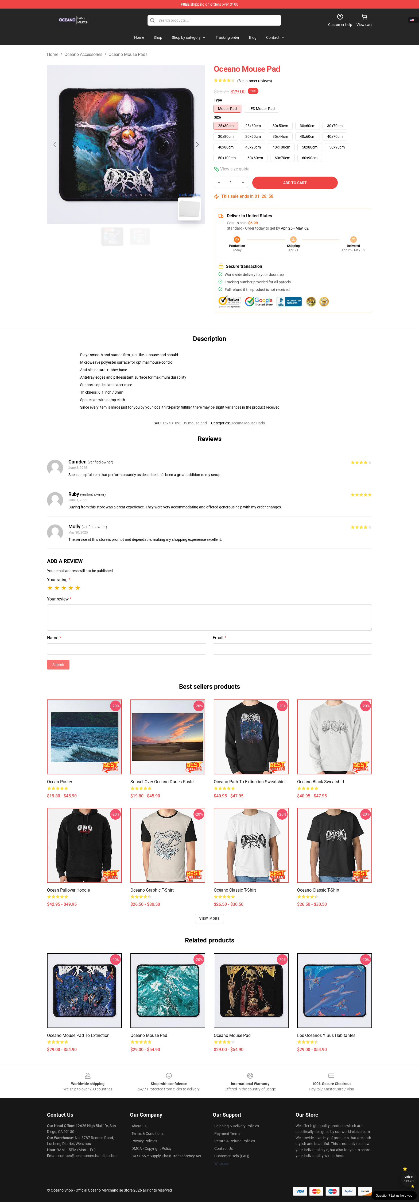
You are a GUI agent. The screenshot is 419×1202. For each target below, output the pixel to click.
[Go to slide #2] (140, 236)
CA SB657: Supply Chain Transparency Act (166, 1156)
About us (138, 1126)
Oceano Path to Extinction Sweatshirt (249, 781)
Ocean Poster (59, 781)
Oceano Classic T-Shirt (235, 890)
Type (218, 100)
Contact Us (223, 1148)
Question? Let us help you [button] (394, 1195)
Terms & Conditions (147, 1133)
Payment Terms (227, 1133)
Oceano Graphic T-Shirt (152, 890)
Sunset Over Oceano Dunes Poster (162, 781)
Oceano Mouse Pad (148, 1035)
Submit (58, 665)
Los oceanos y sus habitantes (326, 1035)
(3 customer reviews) (254, 81)
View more (209, 918)
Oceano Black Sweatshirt (320, 781)
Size (217, 117)
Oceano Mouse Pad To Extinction (78, 1035)
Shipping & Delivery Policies (236, 1126)
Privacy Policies (144, 1141)
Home (52, 54)
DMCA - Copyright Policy (151, 1148)
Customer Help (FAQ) (231, 1156)
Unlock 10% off (409, 1178)
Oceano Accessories (83, 54)
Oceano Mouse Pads (128, 54)
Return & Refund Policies (234, 1141)
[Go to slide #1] (112, 236)
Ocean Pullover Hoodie (68, 890)
